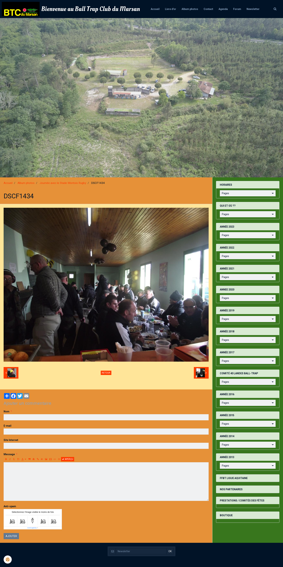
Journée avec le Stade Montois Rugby (63, 183)
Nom (6, 411)
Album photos (190, 9)
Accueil (155, 9)
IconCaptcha (32, 528)
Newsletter (253, 9)
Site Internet (11, 440)
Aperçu (67, 459)
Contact (208, 9)
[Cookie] (8, 559)
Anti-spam (10, 506)
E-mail (7, 425)
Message (9, 454)
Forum (237, 9)
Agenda (223, 9)
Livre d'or (170, 9)
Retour (106, 373)
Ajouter (11, 536)
